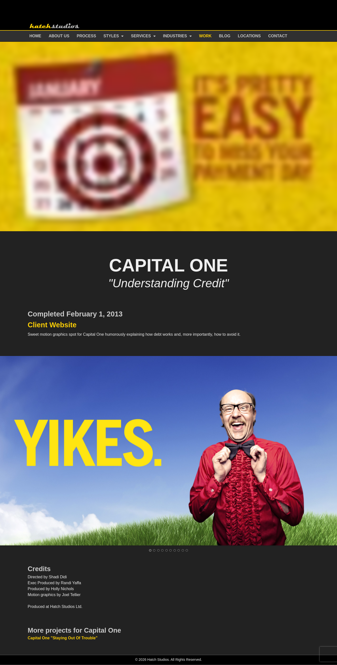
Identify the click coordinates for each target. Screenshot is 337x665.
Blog (224, 36)
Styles (111, 36)
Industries (175, 36)
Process (86, 36)
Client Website (52, 325)
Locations (249, 36)
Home (35, 36)
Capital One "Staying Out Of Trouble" (63, 638)
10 (187, 550)
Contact (277, 36)
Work (205, 36)
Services (141, 36)
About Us (59, 36)
